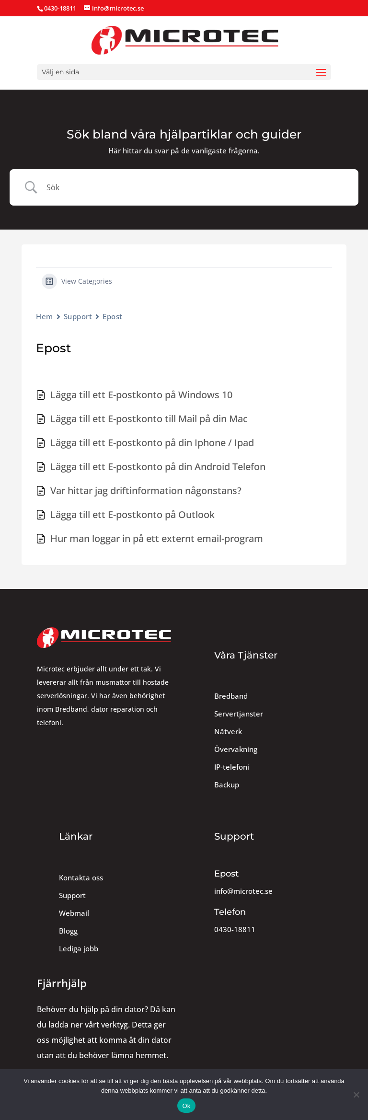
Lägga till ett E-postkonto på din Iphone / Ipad (152, 442)
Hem (44, 316)
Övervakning (235, 749)
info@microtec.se (243, 891)
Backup (226, 785)
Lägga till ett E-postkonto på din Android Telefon (157, 466)
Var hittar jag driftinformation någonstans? (146, 490)
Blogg (68, 931)
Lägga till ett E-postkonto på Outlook (132, 514)
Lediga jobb (78, 949)
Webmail (74, 913)
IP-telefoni (231, 767)
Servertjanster (238, 714)
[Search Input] (196, 187)
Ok (186, 1105)
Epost (113, 316)
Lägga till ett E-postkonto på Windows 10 (141, 394)
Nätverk (228, 732)
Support (78, 316)
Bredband (231, 696)
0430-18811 (234, 929)
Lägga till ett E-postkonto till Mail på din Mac (149, 418)
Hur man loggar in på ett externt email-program (156, 538)
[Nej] (356, 1094)
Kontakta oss (81, 878)
